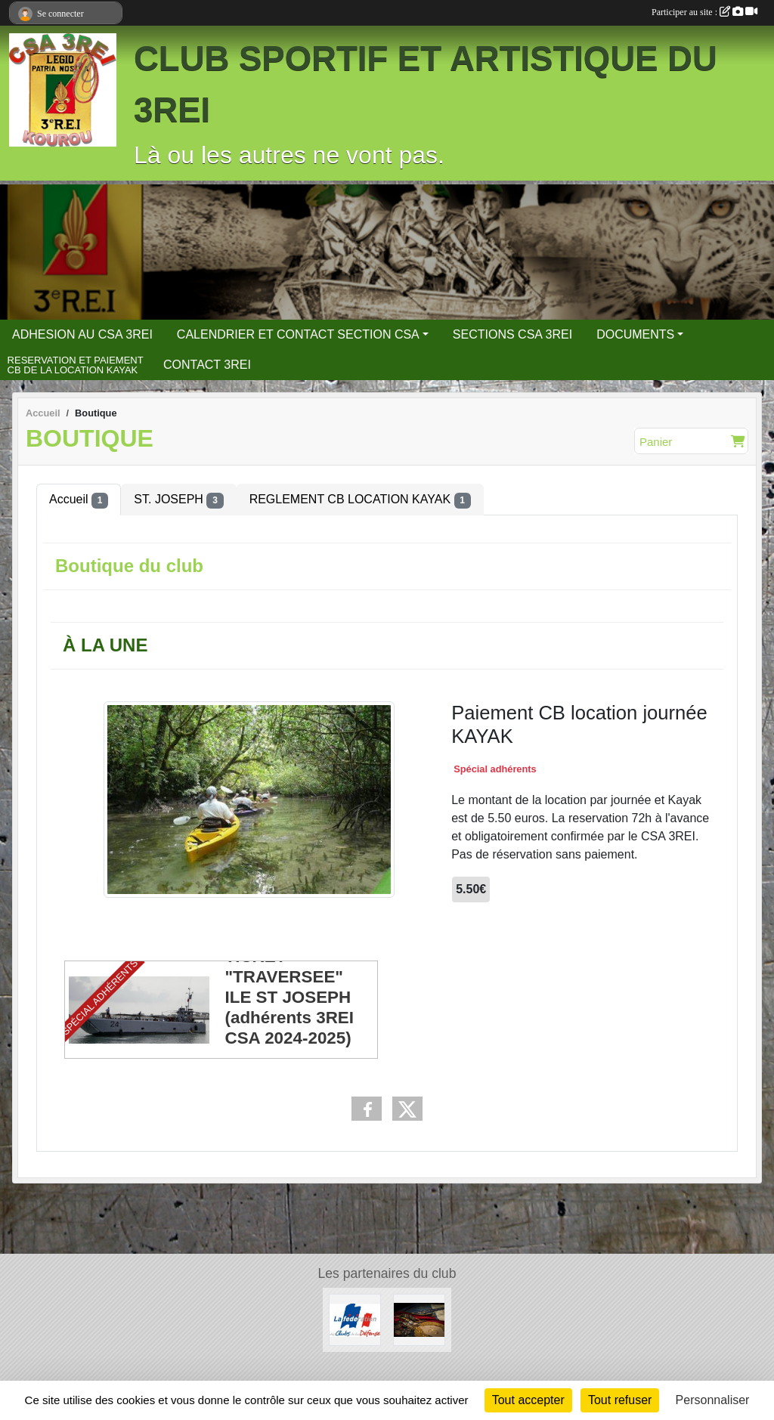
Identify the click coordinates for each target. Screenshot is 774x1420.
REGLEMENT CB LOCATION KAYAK (360, 500)
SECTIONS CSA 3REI (512, 334)
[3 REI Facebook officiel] (419, 1319)
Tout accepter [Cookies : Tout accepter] (528, 1400)
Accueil (78, 500)
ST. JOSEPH (178, 500)
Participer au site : (704, 12)
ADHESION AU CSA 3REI (82, 334)
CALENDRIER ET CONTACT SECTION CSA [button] (298, 334)
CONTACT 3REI (207, 364)
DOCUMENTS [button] (635, 334)
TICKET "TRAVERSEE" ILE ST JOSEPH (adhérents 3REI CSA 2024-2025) (289, 997)
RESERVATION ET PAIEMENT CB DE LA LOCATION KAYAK (76, 365)
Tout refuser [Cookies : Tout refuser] (620, 1400)
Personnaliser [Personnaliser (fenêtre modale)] (713, 1400)
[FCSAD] (355, 1319)
